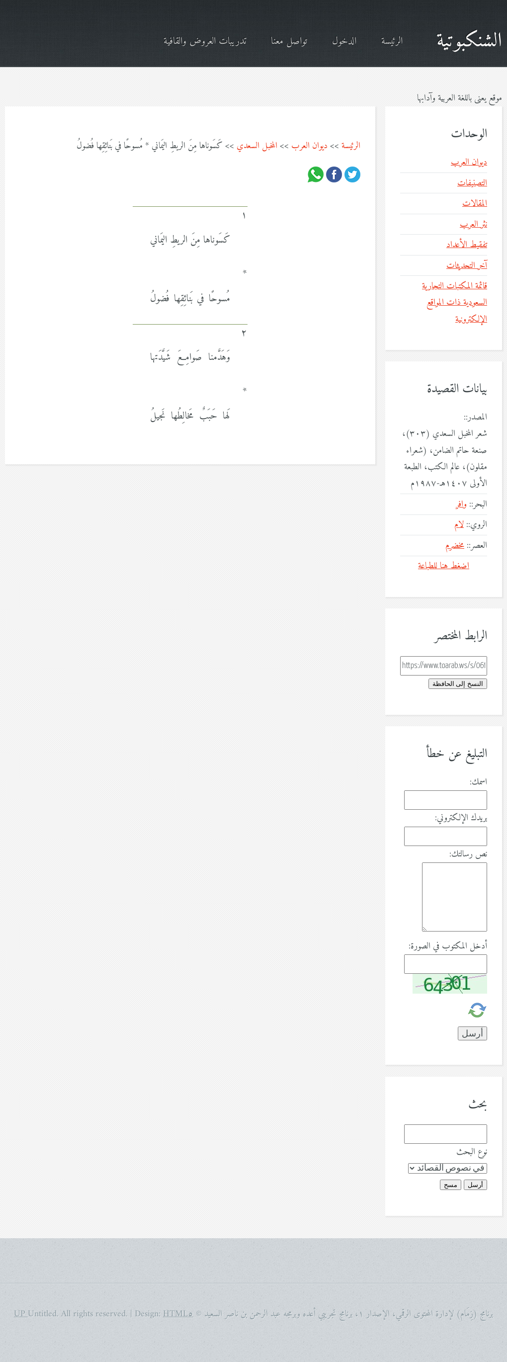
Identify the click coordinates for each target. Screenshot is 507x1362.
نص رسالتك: (468, 854)
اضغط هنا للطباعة (443, 566)
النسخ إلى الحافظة (457, 683)
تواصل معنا (289, 41)
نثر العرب (473, 224)
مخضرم (454, 545)
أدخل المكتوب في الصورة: (448, 946)
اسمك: (478, 782)
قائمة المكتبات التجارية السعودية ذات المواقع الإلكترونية (454, 302)
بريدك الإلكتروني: (461, 818)
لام (459, 524)
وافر (461, 504)
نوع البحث (471, 1152)
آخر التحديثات (466, 265)
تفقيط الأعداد (466, 245)
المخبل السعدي (257, 146)
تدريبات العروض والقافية (205, 41)
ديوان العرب (309, 146)
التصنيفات (472, 183)
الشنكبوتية (469, 41)
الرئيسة (392, 41)
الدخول (344, 41)
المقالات (474, 203)
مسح (450, 1185)
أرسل (475, 1185)
